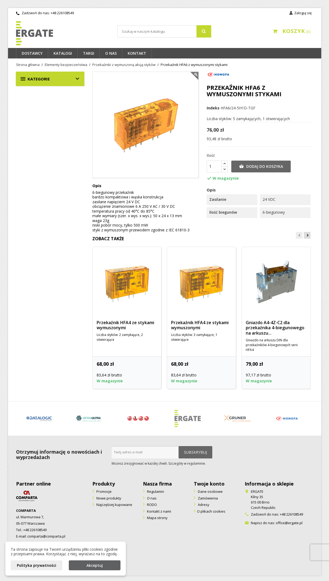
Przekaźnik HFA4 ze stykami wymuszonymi (125, 325)
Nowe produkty (108, 498)
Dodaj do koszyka (261, 166)
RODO (151, 504)
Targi (88, 53)
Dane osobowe (210, 491)
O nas (111, 53)
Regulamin (155, 491)
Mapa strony (157, 517)
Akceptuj (94, 565)
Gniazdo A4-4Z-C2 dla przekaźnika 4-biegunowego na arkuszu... (275, 328)
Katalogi (63, 53)
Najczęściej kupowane (114, 504)
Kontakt (137, 53)
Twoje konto (209, 483)
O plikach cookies (211, 511)
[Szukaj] (164, 31)
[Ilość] (214, 166)
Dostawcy (32, 53)
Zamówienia (207, 498)
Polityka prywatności (36, 565)
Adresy (203, 504)
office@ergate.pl (289, 522)
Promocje (104, 491)
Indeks (213, 108)
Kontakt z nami (158, 511)
